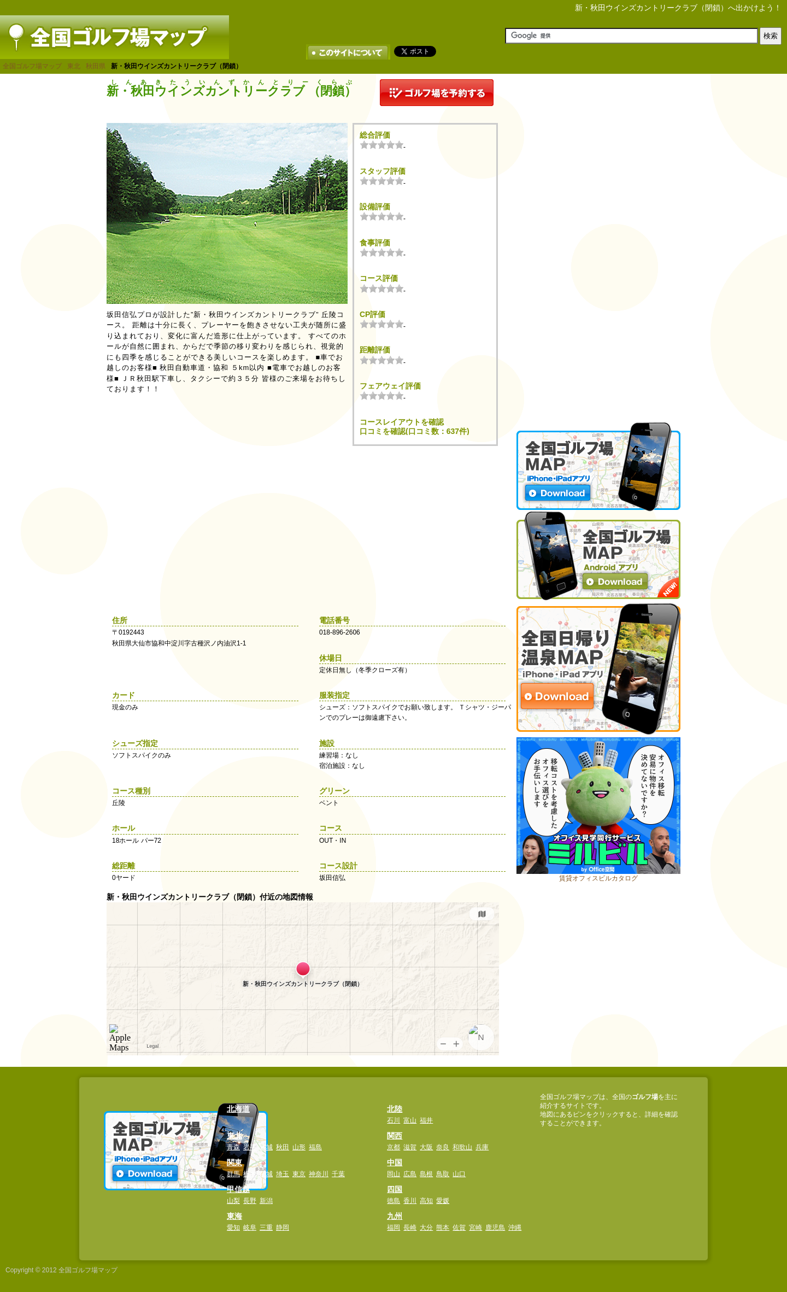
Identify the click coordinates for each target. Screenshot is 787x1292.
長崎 (409, 1227)
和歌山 (462, 1147)
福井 (426, 1120)
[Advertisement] (598, 243)
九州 (394, 1216)
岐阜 (249, 1227)
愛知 (233, 1227)
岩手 (249, 1147)
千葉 (338, 1174)
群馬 (233, 1174)
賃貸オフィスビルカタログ (598, 878)
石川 (393, 1120)
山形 (299, 1147)
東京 (299, 1174)
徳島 (393, 1201)
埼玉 (282, 1174)
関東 (234, 1162)
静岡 (282, 1227)
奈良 (442, 1147)
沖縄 (514, 1227)
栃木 (249, 1174)
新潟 (266, 1201)
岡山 (393, 1174)
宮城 (266, 1147)
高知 (426, 1201)
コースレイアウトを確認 (402, 422)
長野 (249, 1201)
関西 (394, 1135)
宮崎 (475, 1227)
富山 (409, 1120)
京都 (393, 1147)
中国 (394, 1162)
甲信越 (238, 1189)
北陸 (394, 1109)
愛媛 (442, 1201)
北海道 (238, 1109)
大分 (426, 1227)
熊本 (442, 1227)
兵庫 (482, 1147)
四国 (394, 1189)
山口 (459, 1174)
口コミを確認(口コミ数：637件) (414, 431)
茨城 (266, 1174)
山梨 (233, 1201)
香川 (409, 1201)
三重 (266, 1227)
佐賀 (459, 1227)
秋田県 (95, 66)
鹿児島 (495, 1227)
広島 (409, 1174)
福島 (315, 1147)
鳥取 (442, 1174)
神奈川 (318, 1174)
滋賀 (409, 1147)
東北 (73, 66)
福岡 (393, 1227)
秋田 (282, 1147)
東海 (234, 1216)
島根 (426, 1174)
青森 (233, 1147)
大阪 (426, 1147)
